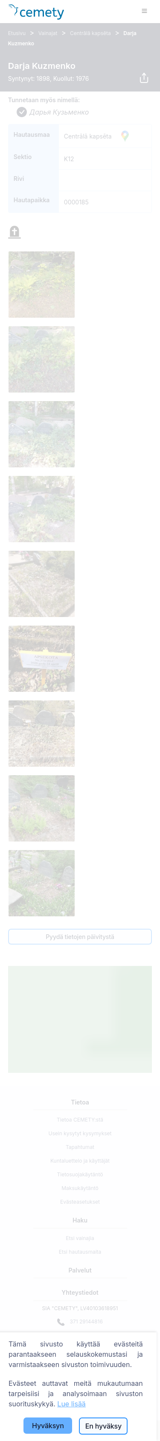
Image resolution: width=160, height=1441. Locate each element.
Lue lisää (71, 1404)
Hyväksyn (48, 1425)
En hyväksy (103, 1426)
